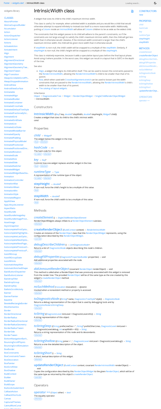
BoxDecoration (11, 359)
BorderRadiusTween (14, 328)
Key (57, 114)
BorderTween (10, 335)
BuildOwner (9, 381)
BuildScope (9, 384)
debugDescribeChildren (49, 244)
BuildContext (70, 229)
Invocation (60, 287)
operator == (42, 392)
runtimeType (42, 172)
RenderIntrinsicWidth (53, 73)
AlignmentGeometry (13, 63)
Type (56, 172)
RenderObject (65, 233)
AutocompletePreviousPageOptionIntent (23, 250)
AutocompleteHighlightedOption (19, 233)
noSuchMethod (44, 286)
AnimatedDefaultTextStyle (16, 109)
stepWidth (41, 47)
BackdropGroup (11, 282)
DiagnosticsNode (81, 244)
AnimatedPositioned (13, 144)
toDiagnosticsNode (46, 298)
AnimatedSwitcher (12, 166)
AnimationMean (11, 187)
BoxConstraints (11, 352)
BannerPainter (11, 296)
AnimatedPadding (12, 137)
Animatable (9, 92)
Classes (8, 18)
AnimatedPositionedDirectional (18, 148)
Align (41, 71)
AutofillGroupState (13, 257)
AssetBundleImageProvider (17, 218)
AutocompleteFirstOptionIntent (19, 229)
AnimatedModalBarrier (15, 130)
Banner (7, 292)
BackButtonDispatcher (15, 271)
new (141, 14)
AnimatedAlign (11, 95)
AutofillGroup (10, 254)
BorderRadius (10, 317)
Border (7, 310)
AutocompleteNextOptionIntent (19, 240)
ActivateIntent (10, 49)
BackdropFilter (11, 278)
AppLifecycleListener (14, 204)
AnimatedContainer (13, 102)
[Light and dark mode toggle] (155, 3)
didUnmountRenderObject (51, 269)
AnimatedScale (11, 155)
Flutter (7, 3)
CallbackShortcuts (12, 395)
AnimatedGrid (10, 116)
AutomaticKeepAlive (13, 264)
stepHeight (39, 50)
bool (69, 392)
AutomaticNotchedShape (16, 268)
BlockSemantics (11, 307)
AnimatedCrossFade (13, 106)
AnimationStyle (11, 194)
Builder (7, 377)
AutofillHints (10, 261)
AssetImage (9, 222)
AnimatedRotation (12, 152)
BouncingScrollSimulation (16, 345)
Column (46, 29)
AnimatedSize (10, 159)
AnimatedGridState (13, 120)
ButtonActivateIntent (14, 388)
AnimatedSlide (10, 162)
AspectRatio (9, 208)
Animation (9, 176)
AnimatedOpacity (12, 134)
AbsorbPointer (11, 21)
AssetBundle (10, 211)
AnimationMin (10, 190)
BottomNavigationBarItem (16, 338)
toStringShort (43, 353)
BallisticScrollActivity (13, 289)
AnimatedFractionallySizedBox (18, 113)
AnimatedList (10, 123)
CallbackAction (11, 391)
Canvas (7, 398)
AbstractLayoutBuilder (14, 25)
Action (7, 32)
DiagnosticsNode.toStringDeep (48, 305)
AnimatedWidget (12, 169)
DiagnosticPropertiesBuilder (74, 257)
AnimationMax (11, 183)
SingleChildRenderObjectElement (72, 217)
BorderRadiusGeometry (15, 324)
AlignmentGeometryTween (17, 67)
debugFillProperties (46, 256)
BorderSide (9, 331)
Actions (7, 42)
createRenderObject (48, 229)
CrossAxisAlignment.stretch (78, 79)
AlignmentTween (12, 70)
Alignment (9, 56)
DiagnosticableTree (52, 96)
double (68, 114)
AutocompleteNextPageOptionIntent (21, 243)
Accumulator (10, 28)
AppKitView (9, 201)
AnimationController (14, 180)
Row (41, 79)
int (52, 147)
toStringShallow (44, 341)
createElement (43, 217)
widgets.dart (18, 3)
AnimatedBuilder (12, 99)
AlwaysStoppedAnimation (16, 81)
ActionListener (11, 39)
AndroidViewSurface (13, 88)
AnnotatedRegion (12, 197)
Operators (145, 97)
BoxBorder (9, 349)
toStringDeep (42, 326)
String (64, 299)
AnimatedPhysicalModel (15, 141)
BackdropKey (10, 285)
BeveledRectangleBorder (16, 303)
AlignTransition (11, 74)
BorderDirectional (12, 314)
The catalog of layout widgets (53, 88)
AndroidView (10, 85)
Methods (144, 48)
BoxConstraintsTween (14, 356)
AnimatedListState (12, 127)
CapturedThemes (12, 402)
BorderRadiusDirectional (15, 321)
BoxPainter (9, 363)
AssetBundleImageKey (14, 215)
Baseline (8, 300)
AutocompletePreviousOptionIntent (21, 247)
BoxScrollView (10, 366)
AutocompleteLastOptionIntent (19, 236)
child (37, 135)
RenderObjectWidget (83, 96)
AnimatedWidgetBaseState (16, 173)
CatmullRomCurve (12, 405)
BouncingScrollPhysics (14, 342)
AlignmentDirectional (14, 60)
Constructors (148, 11)
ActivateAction (10, 46)
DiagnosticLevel (53, 314)
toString (39, 313)
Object (37, 96)
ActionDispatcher (12, 35)
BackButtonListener (13, 275)
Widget (67, 96)
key (36, 159)
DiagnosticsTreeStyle (85, 299)
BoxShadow (9, 370)
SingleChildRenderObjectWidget (110, 96)
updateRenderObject (48, 365)
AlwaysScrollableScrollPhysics (18, 78)
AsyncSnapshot (11, 226)
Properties (145, 21)
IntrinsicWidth (66, 29)
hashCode (40, 147)
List (71, 244)
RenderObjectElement (82, 220)
